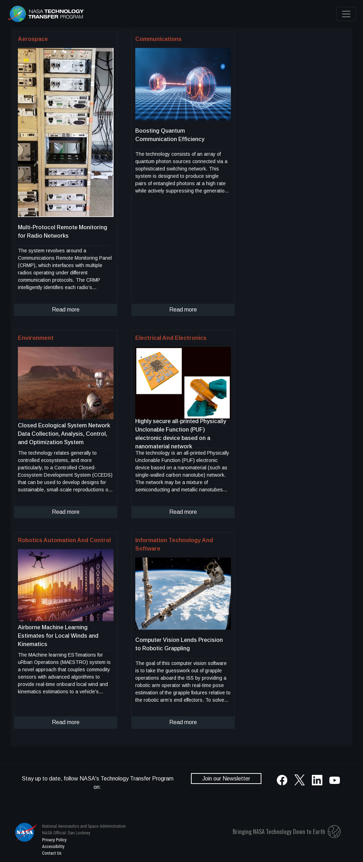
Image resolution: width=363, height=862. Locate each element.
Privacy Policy (54, 839)
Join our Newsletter (226, 779)
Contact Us (51, 853)
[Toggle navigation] (346, 14)
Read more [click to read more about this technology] (66, 310)
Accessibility (53, 846)
